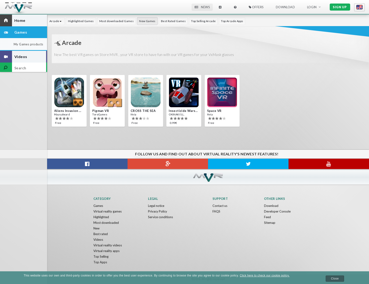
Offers (256, 7)
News (202, 7)
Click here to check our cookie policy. (265, 275)
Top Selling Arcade (203, 21)
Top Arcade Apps (232, 21)
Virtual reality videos (107, 245)
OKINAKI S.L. (176, 114)
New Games (147, 21)
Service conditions (160, 217)
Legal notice (156, 206)
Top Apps (100, 262)
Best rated (100, 234)
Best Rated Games (173, 21)
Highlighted (101, 217)
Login (312, 7)
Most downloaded (106, 223)
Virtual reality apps (106, 251)
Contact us (220, 206)
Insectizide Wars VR (183, 111)
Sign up (340, 7)
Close (335, 278)
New (96, 228)
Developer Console (277, 211)
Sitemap (269, 223)
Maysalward (62, 114)
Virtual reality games (107, 211)
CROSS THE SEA (143, 111)
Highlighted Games (81, 21)
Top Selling (100, 256)
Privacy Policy (157, 211)
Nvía (133, 114)
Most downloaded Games (116, 21)
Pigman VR (100, 111)
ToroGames (99, 114)
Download (285, 7)
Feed (267, 217)
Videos (98, 239)
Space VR (214, 111)
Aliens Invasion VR (68, 111)
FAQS (216, 211)
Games (98, 206)
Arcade (56, 21)
